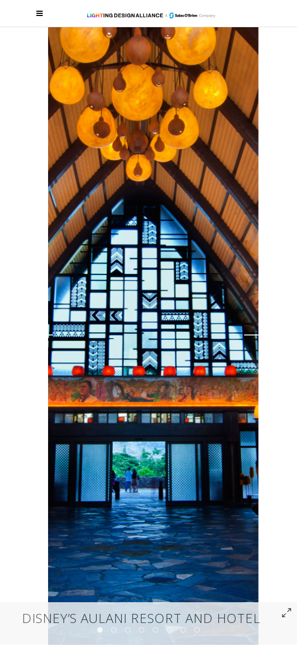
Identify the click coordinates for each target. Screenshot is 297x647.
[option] (153, 335)
